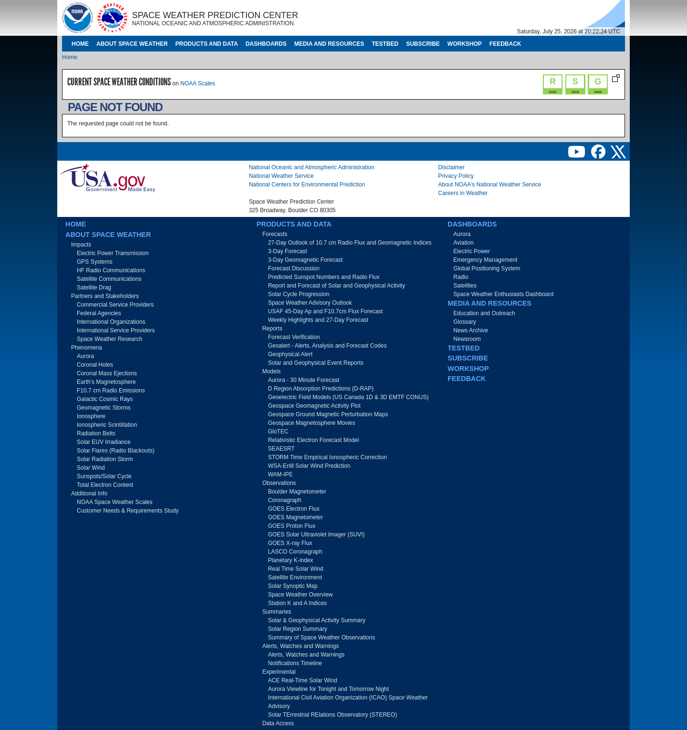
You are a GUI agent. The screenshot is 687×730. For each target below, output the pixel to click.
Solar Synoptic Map (293, 586)
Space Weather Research (109, 339)
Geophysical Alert (290, 354)
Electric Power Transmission (113, 253)
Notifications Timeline (295, 663)
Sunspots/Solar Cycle (104, 476)
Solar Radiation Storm (105, 459)
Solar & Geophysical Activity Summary (316, 620)
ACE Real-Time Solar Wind (302, 680)
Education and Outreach (484, 313)
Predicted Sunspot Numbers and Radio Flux (324, 277)
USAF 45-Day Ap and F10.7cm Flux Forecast (325, 311)
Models (271, 371)
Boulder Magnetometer (297, 491)
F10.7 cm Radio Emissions (111, 390)
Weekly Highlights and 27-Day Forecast (318, 320)
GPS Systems (95, 261)
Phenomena (86, 347)
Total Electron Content (105, 485)
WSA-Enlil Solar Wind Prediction (309, 466)
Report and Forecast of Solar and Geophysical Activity (336, 285)
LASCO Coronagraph (295, 551)
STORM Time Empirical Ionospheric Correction (327, 457)
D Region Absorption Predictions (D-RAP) (321, 388)
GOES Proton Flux (291, 526)
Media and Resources (329, 44)
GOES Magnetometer (295, 517)
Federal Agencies (99, 313)
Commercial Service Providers (115, 304)
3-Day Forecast (287, 251)
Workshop (465, 44)
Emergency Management (485, 260)
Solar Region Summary (297, 629)
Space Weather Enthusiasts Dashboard (503, 294)
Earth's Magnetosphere (106, 382)
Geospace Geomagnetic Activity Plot (314, 405)
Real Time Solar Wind (295, 568)
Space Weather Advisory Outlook (310, 302)
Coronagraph (285, 500)
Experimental (279, 671)
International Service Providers (116, 330)
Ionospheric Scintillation (107, 425)
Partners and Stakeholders (105, 296)
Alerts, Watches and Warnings (300, 646)
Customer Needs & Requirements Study (127, 510)
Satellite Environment (295, 577)
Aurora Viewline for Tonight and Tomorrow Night (328, 689)
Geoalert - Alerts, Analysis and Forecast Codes (327, 345)
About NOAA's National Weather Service (489, 184)
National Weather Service (281, 176)
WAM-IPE (280, 474)
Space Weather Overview (300, 594)
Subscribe (423, 44)
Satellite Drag (94, 287)
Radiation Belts (96, 433)
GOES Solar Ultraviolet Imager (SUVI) (316, 534)
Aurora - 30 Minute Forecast (303, 380)
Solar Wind (91, 467)
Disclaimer (451, 167)
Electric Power (471, 251)
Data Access (278, 723)
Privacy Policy (456, 176)
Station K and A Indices (297, 603)
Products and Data (207, 44)
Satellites (465, 285)
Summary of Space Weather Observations (321, 637)
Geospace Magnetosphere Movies (311, 423)
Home (80, 44)
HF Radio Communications (111, 270)
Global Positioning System (486, 268)
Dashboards (266, 44)
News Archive (470, 330)
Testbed (385, 44)
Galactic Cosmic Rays (105, 399)
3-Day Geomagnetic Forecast (305, 260)
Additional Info (89, 493)
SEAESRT (281, 448)
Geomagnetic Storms (104, 407)
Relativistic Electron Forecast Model (313, 440)
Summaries (276, 611)
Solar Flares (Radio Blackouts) (116, 450)
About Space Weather (132, 44)
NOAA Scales (197, 83)
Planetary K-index (290, 560)
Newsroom (466, 339)
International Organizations (111, 322)
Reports (272, 328)
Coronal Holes (95, 364)
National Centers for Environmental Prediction (307, 184)
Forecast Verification (294, 337)
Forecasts (275, 234)
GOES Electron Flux (294, 508)
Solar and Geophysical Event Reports (316, 363)
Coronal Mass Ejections (107, 373)
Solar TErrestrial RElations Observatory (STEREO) (332, 714)
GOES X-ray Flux (290, 543)
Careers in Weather (463, 193)
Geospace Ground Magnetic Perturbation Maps (328, 414)
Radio (460, 277)
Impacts (81, 244)
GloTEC (278, 431)
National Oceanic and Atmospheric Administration (312, 167)
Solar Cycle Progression (299, 294)
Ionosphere (91, 416)
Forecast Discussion (294, 268)
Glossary (464, 322)
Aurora (85, 356)
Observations (279, 483)
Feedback (505, 44)
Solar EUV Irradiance (104, 442)
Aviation (463, 242)
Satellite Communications (109, 279)
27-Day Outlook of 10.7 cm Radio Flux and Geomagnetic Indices (350, 242)
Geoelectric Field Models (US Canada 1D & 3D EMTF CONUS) (348, 397)
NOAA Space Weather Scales (115, 502)
